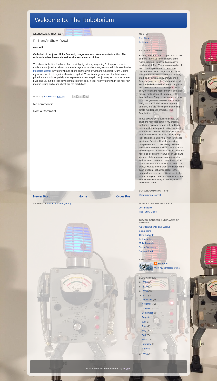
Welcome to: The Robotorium (74, 19)
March (145, 339)
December (147, 299)
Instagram (144, 42)
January (146, 348)
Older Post (123, 196)
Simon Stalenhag (147, 247)
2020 (145, 282)
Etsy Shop (144, 38)
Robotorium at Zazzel (150, 195)
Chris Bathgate (146, 235)
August (146, 317)
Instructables (145, 239)
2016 (145, 354)
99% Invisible (146, 207)
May (144, 330)
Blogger (127, 368)
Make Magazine (147, 243)
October (146, 308)
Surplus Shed (146, 251)
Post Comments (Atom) (59, 203)
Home (83, 196)
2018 (145, 291)
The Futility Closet (148, 211)
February (147, 344)
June (144, 326)
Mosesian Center (42, 70)
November (147, 304)
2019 (145, 286)
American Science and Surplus (154, 227)
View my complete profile (167, 268)
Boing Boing (145, 231)
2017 (145, 295)
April (144, 335)
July (144, 321)
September (148, 313)
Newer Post (41, 196)
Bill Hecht (163, 263)
